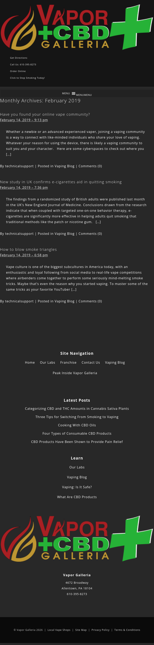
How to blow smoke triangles (28, 249)
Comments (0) (90, 166)
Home (30, 362)
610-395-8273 (77, 594)
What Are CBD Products (77, 497)
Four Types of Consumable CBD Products (76, 433)
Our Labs (47, 362)
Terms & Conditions (127, 630)
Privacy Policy (101, 630)
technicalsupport (19, 166)
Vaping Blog (65, 166)
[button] (84, 95)
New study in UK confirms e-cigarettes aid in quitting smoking (61, 181)
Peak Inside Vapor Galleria (75, 373)
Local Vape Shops (59, 630)
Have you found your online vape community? (45, 114)
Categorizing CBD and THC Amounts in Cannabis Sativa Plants (77, 408)
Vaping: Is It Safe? (77, 487)
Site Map (81, 630)
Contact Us (91, 362)
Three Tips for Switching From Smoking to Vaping (77, 417)
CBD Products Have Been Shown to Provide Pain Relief (77, 442)
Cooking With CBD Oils (77, 425)
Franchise (68, 362)
